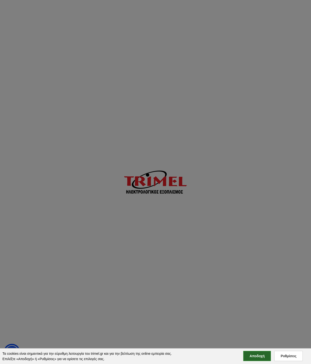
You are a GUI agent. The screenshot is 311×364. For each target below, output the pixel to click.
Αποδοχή (257, 356)
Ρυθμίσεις (288, 356)
